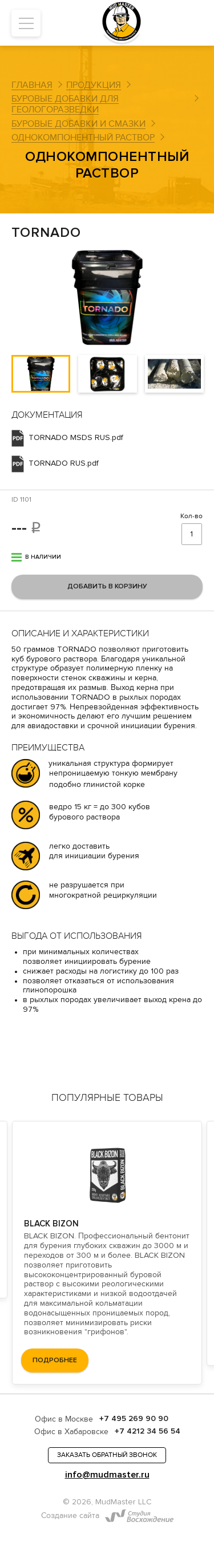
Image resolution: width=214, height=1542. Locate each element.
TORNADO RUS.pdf (64, 463)
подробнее (55, 1360)
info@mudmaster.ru (107, 1475)
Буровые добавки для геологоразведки (65, 104)
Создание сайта (70, 1516)
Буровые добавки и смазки (78, 123)
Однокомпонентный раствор (83, 137)
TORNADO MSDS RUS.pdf (76, 438)
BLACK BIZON (51, 1223)
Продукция (93, 85)
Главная (32, 85)
